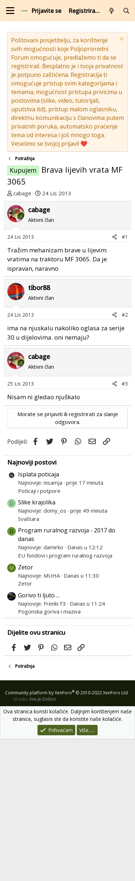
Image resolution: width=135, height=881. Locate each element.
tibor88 (39, 429)
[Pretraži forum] (126, 11)
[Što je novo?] (111, 11)
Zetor (25, 709)
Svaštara (28, 660)
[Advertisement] (67, 272)
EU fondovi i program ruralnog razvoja (65, 697)
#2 (125, 456)
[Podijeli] (114, 378)
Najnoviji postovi (32, 604)
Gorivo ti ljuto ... (38, 737)
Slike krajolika (36, 644)
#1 (125, 378)
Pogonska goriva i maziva (49, 753)
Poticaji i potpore (39, 632)
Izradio (35, 841)
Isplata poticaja (38, 616)
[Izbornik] (10, 10)
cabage (22, 193)
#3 (125, 525)
